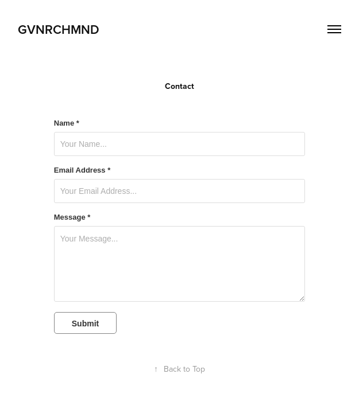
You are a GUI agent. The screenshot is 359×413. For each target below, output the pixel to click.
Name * (66, 123)
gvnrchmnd (58, 29)
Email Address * (82, 170)
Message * (72, 217)
